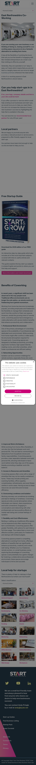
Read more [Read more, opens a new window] (26, 371)
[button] (4, 375)
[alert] (18, 382)
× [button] (33, 362)
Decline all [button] (18, 396)
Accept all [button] (18, 391)
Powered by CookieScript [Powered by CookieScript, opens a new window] (18, 402)
